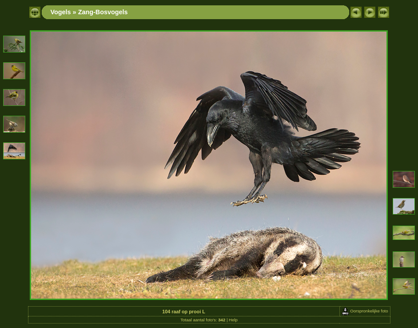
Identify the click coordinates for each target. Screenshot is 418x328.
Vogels (61, 12)
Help (233, 319)
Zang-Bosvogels (103, 12)
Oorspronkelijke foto (365, 310)
